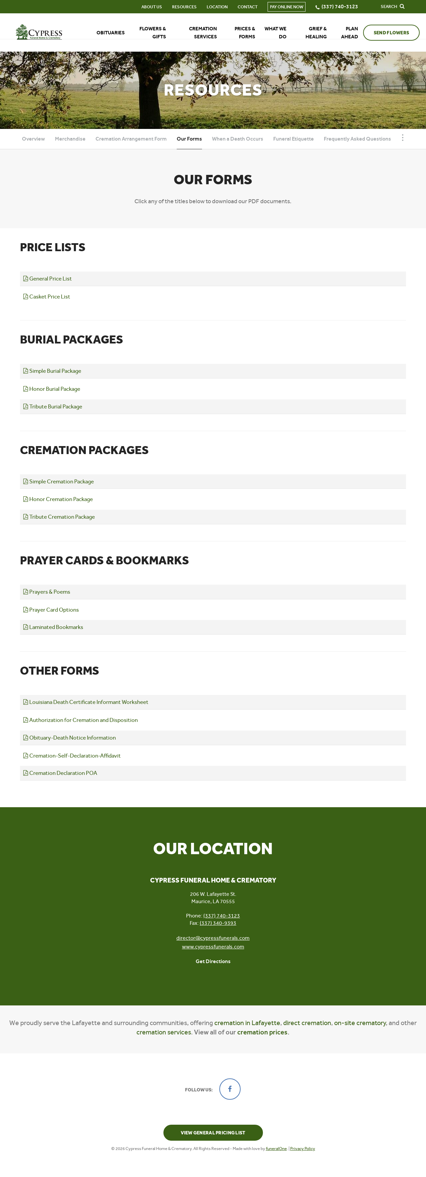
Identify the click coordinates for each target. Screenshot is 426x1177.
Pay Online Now (279, 6)
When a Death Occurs (237, 139)
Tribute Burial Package (52, 406)
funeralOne (276, 1148)
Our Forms (189, 139)
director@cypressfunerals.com (213, 938)
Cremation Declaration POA (60, 773)
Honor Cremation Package (58, 499)
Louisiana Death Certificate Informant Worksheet (85, 702)
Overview (33, 139)
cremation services (163, 1032)
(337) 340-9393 (218, 923)
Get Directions (213, 961)
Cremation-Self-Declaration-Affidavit (72, 755)
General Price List (47, 278)
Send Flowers (384, 33)
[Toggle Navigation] (402, 137)
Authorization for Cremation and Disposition (80, 720)
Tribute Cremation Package (59, 516)
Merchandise (70, 139)
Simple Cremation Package (58, 481)
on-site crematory (360, 1023)
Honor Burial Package (51, 388)
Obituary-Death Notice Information (69, 737)
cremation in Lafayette (247, 1023)
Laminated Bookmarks (53, 627)
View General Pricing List (213, 1133)
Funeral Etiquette (293, 139)
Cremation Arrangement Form (131, 139)
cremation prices (262, 1032)
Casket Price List (46, 296)
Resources (177, 6)
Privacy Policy (302, 1148)
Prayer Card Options (51, 609)
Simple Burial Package (52, 370)
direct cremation (307, 1023)
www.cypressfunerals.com (213, 946)
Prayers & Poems (46, 591)
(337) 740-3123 (221, 915)
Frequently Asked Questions (357, 139)
